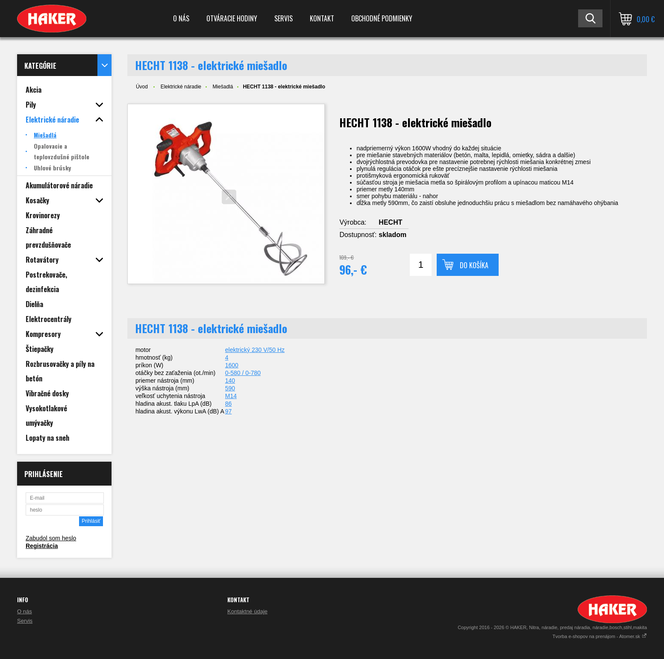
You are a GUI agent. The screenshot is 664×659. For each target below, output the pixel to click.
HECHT (390, 222)
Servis (283, 18)
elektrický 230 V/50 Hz (255, 349)
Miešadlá (222, 87)
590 (230, 388)
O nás (181, 18)
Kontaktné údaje (247, 611)
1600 (231, 365)
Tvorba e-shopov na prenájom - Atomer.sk (599, 636)
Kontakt (322, 18)
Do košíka (474, 265)
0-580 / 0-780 (243, 372)
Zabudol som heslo (51, 538)
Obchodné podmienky (381, 18)
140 (230, 380)
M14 (231, 395)
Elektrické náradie (181, 87)
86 (228, 403)
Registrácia (42, 545)
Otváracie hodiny (231, 18)
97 (228, 411)
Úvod (142, 87)
